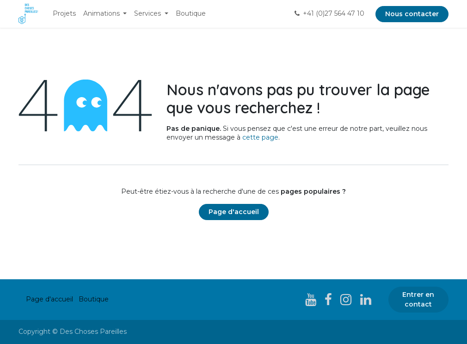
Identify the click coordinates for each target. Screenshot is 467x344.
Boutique (94, 299)
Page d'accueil (234, 212)
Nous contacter (412, 14)
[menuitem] (64, 14)
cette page (260, 137)
